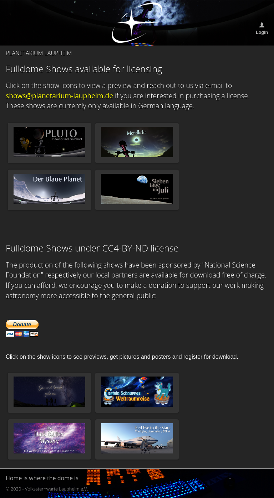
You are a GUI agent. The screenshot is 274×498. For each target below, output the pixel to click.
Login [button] (262, 32)
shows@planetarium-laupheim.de (59, 95)
